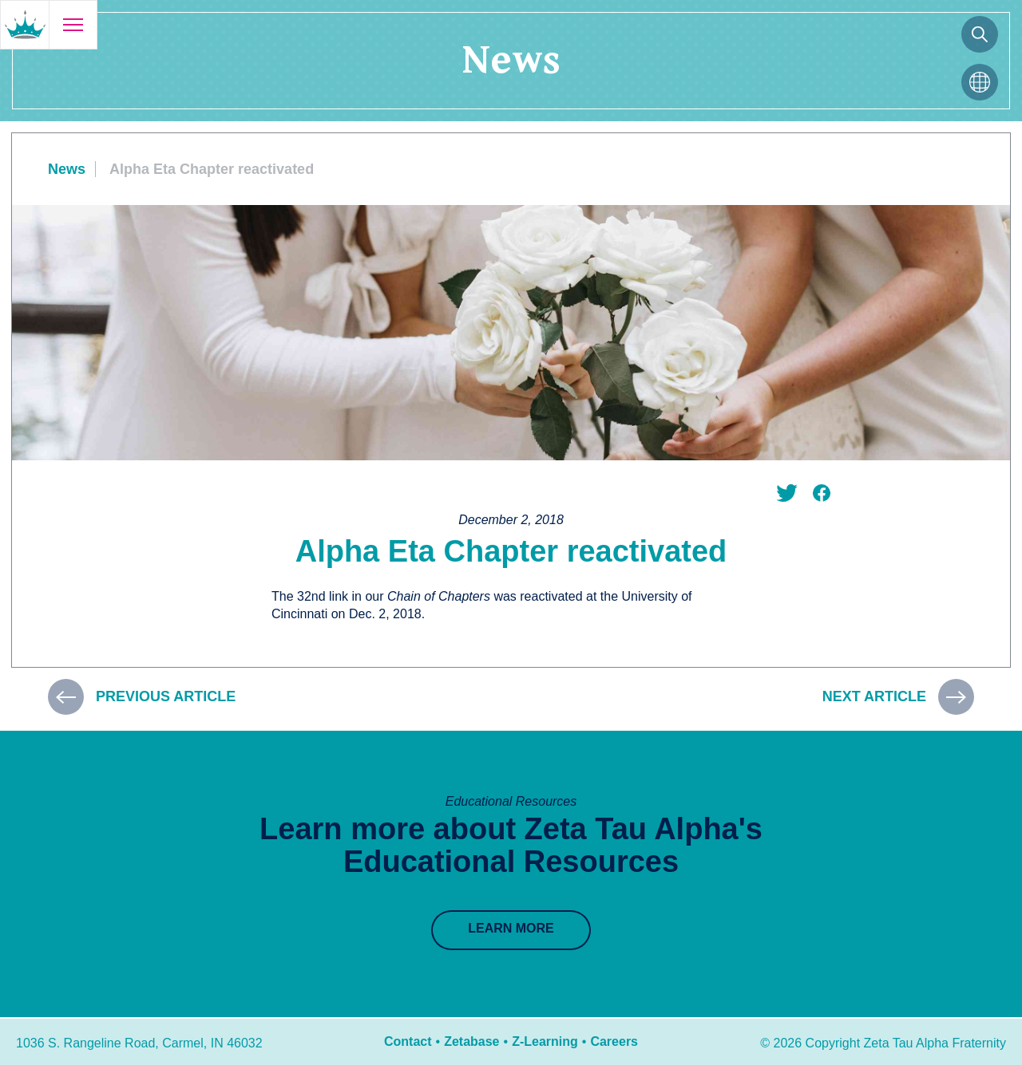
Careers (614, 1041)
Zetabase (471, 1041)
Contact (408, 1041)
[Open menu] (73, 25)
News (66, 169)
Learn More (511, 928)
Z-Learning (545, 1041)
